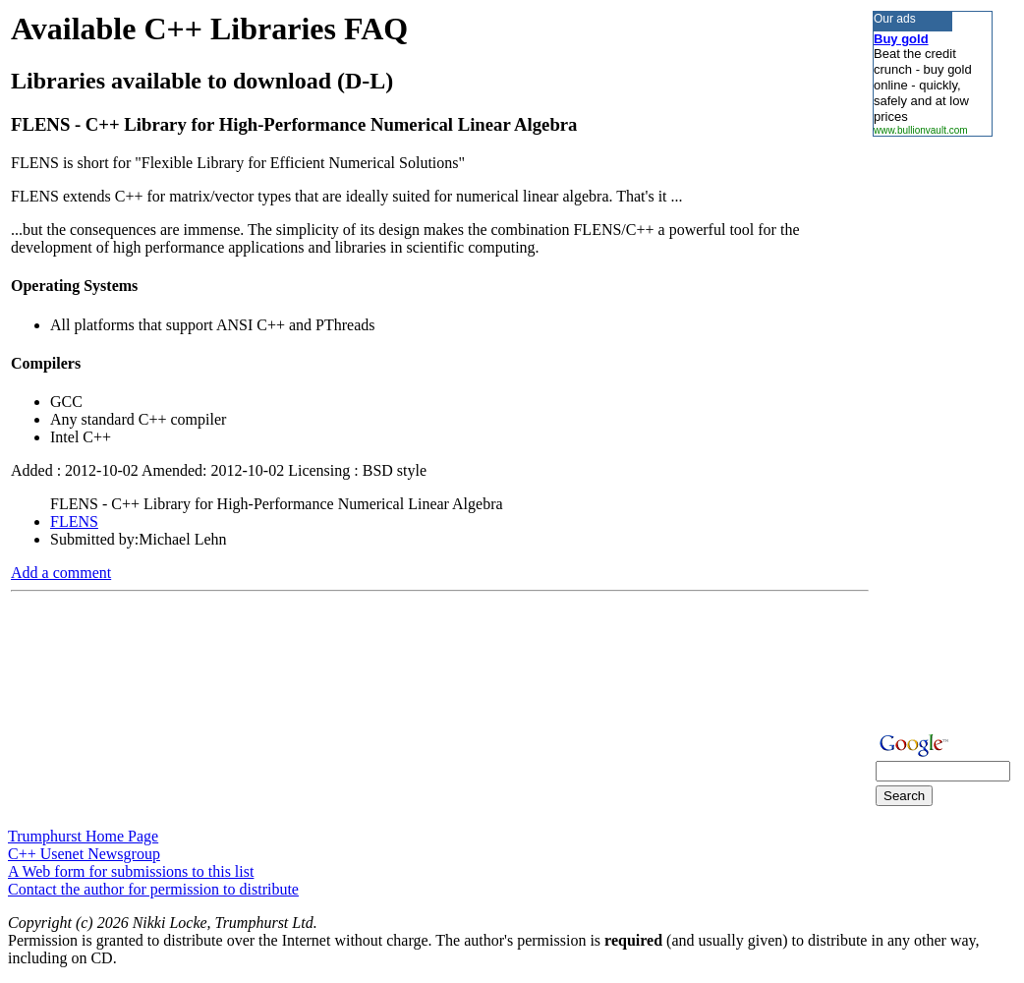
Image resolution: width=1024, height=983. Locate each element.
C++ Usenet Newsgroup (84, 853)
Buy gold (901, 38)
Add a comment (61, 572)
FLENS (74, 521)
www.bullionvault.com (921, 130)
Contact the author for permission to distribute (153, 889)
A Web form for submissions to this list (131, 871)
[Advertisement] (932, 431)
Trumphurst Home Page (83, 836)
